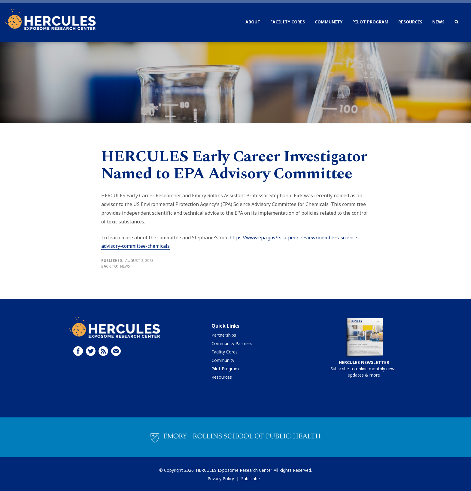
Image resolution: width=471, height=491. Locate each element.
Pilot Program (225, 368)
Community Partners (231, 343)
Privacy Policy (221, 478)
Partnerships (223, 335)
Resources (221, 377)
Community (222, 360)
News (125, 266)
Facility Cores (224, 352)
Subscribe (250, 478)
